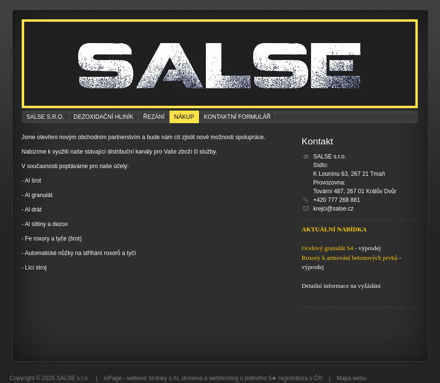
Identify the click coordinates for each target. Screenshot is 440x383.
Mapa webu (352, 378)
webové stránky (147, 378)
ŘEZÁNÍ (154, 116)
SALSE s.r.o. (45, 116)
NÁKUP (184, 116)
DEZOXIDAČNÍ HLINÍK (104, 116)
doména (192, 378)
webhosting (224, 378)
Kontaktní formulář (237, 116)
